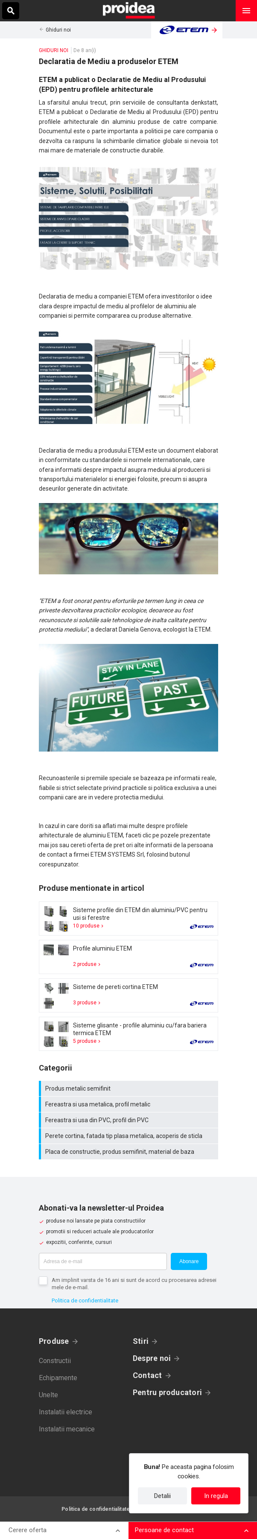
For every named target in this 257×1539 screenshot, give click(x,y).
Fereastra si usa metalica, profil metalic (129, 1104)
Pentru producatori (167, 1392)
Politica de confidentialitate (85, 1300)
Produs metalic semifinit (129, 1088)
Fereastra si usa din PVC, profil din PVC (129, 1120)
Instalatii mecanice (67, 1429)
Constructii (55, 1361)
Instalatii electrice (65, 1412)
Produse (54, 1341)
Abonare (189, 1261)
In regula (216, 1496)
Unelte (48, 1395)
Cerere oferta (28, 1530)
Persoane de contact (164, 1530)
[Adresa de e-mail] (103, 1261)
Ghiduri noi (58, 30)
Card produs (128, 918)
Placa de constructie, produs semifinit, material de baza (129, 1151)
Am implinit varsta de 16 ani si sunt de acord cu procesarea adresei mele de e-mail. (134, 1283)
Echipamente (58, 1378)
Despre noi (152, 1358)
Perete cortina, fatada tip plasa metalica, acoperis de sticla (129, 1136)
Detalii (162, 1496)
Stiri (141, 1341)
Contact (147, 1375)
